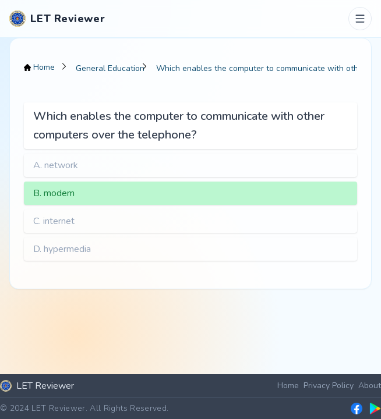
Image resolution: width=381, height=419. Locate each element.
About (369, 385)
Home (288, 385)
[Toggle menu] (360, 18)
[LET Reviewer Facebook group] (356, 408)
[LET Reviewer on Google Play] (375, 408)
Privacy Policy (329, 385)
